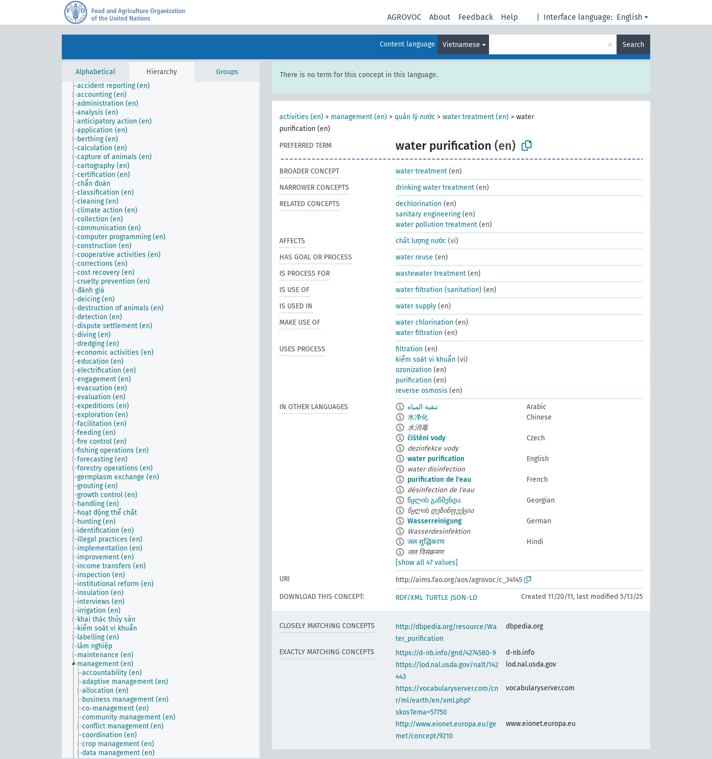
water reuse (414, 257)
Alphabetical (95, 72)
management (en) (359, 117)
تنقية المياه (422, 407)
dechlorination (419, 204)
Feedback (475, 17)
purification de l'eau (439, 479)
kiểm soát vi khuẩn (425, 359)
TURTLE (437, 597)
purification (414, 380)
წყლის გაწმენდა (434, 500)
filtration (409, 349)
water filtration (419, 333)
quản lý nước (415, 117)
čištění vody (426, 438)
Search (633, 45)
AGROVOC (404, 17)
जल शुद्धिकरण (426, 542)
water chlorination (424, 322)
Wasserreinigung (434, 521)
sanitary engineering (428, 214)
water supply (416, 306)
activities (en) (301, 117)
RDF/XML (409, 597)
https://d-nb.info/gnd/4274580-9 (446, 653)
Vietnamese (461, 45)
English (629, 17)
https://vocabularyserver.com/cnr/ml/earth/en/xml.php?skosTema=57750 (447, 700)
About (439, 17)
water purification (435, 459)
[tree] (161, 420)
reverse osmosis (421, 390)
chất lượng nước (421, 241)
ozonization (414, 370)
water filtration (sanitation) (439, 290)
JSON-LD (463, 597)
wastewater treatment (431, 273)
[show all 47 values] (427, 562)
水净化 (417, 417)
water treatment (421, 171)
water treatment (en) (476, 117)
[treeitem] (118, 86)
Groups (227, 72)
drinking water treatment (435, 187)
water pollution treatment (436, 224)
